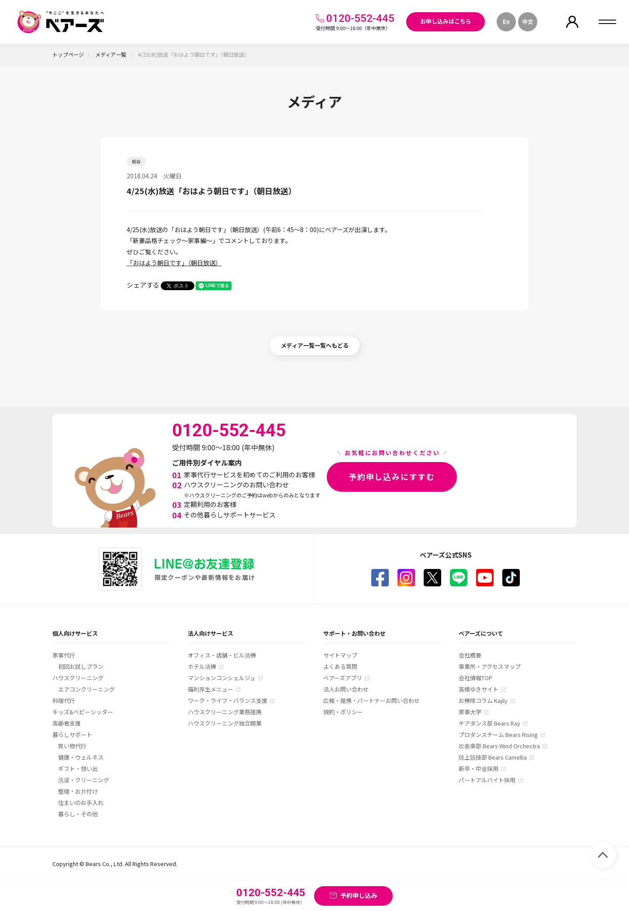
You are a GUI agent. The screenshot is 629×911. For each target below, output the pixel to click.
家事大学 (470, 712)
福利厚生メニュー (210, 689)
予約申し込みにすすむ (392, 476)
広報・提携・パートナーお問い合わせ (371, 700)
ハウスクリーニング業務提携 (225, 712)
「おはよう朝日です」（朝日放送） (174, 262)
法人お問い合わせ (346, 689)
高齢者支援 (66, 723)
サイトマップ (340, 655)
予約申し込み (358, 895)
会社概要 (470, 655)
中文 (527, 21)
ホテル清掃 (202, 666)
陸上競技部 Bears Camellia (493, 757)
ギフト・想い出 (78, 768)
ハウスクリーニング (78, 678)
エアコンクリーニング (86, 689)
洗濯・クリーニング (83, 780)
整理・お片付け (78, 791)
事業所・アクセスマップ (490, 666)
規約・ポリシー (343, 712)
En (506, 21)
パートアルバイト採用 (487, 780)
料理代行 (63, 700)
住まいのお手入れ (81, 802)
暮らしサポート (72, 734)
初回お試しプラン (81, 666)
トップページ (68, 54)
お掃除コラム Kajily (483, 700)
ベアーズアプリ (342, 678)
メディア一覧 (111, 54)
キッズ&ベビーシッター (82, 712)
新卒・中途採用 (478, 768)
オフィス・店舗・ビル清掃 (222, 655)
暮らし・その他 (78, 814)
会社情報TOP (475, 678)
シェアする (143, 284)
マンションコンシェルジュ (222, 678)
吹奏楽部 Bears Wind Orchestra (499, 746)
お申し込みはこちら (445, 21)
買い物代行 (72, 746)
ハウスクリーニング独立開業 (225, 723)
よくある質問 (340, 666)
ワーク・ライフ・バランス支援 (227, 700)
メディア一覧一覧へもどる (315, 345)
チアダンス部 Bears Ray (489, 723)
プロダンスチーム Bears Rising (498, 734)
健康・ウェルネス (81, 757)
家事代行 (63, 655)
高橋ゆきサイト (478, 689)
